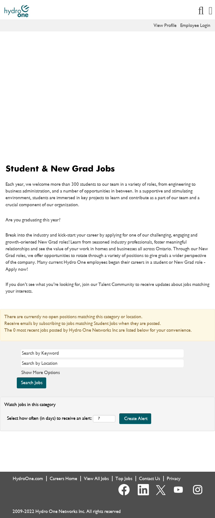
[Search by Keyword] (102, 353)
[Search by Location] (102, 363)
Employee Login (195, 25)
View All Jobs (96, 478)
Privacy (174, 478)
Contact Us (149, 478)
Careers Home (63, 478)
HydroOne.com (28, 478)
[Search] (201, 11)
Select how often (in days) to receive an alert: (49, 418)
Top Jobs (124, 478)
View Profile (165, 25)
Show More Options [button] (40, 372)
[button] (210, 11)
